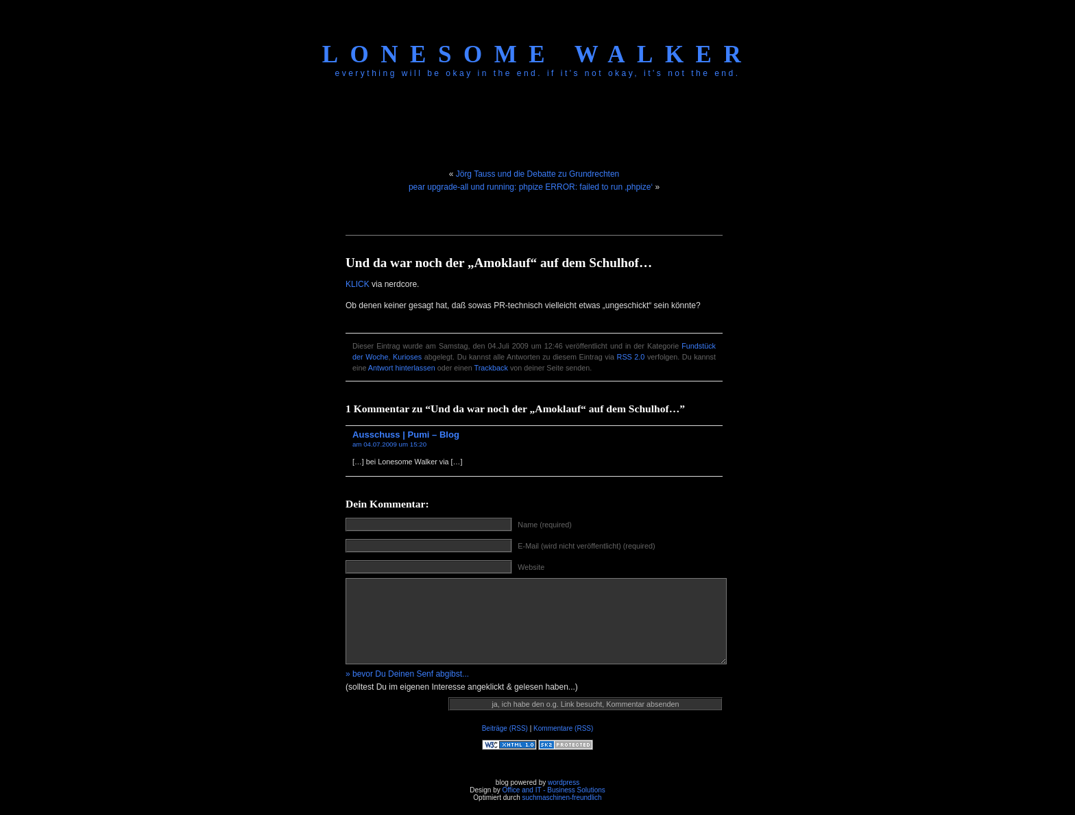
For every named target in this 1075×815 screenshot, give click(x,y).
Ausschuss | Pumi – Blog (405, 434)
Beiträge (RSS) (505, 728)
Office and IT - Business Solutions (553, 790)
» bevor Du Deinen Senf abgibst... (407, 674)
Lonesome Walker (537, 54)
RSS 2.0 (631, 357)
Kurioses (407, 357)
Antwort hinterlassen (401, 368)
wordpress (563, 782)
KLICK (358, 284)
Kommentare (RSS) (563, 728)
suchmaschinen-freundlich (561, 797)
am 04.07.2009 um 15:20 (389, 444)
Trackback (491, 368)
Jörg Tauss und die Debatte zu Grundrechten (538, 174)
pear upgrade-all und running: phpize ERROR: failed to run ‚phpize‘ (531, 187)
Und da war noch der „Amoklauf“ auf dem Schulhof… (499, 262)
